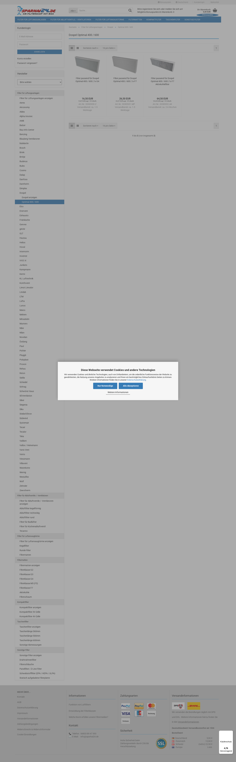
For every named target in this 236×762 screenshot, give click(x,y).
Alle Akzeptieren (131, 386)
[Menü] (231, 732)
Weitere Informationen (118, 392)
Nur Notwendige (105, 386)
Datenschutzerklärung (136, 380)
